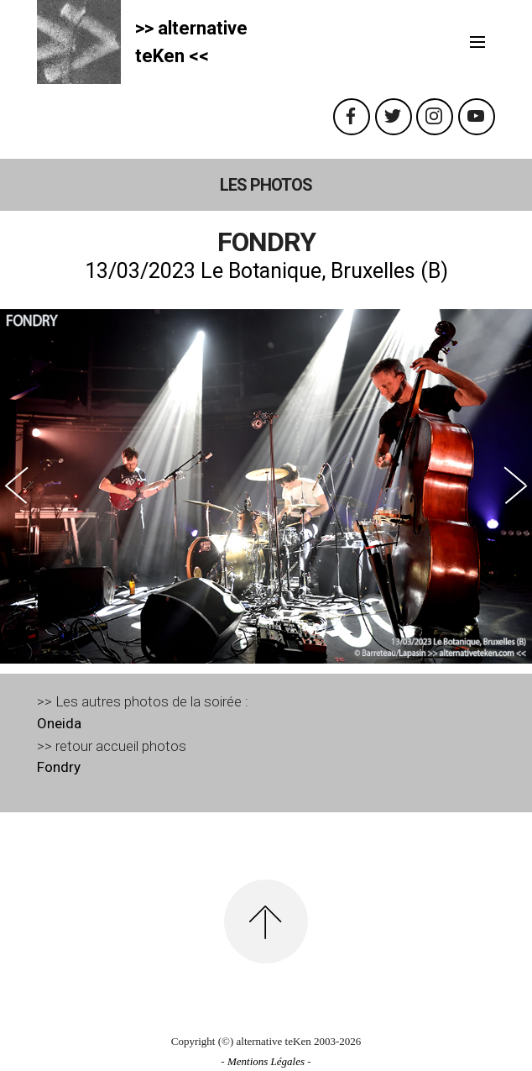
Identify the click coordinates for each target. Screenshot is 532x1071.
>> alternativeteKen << (191, 42)
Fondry (59, 767)
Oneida (59, 723)
